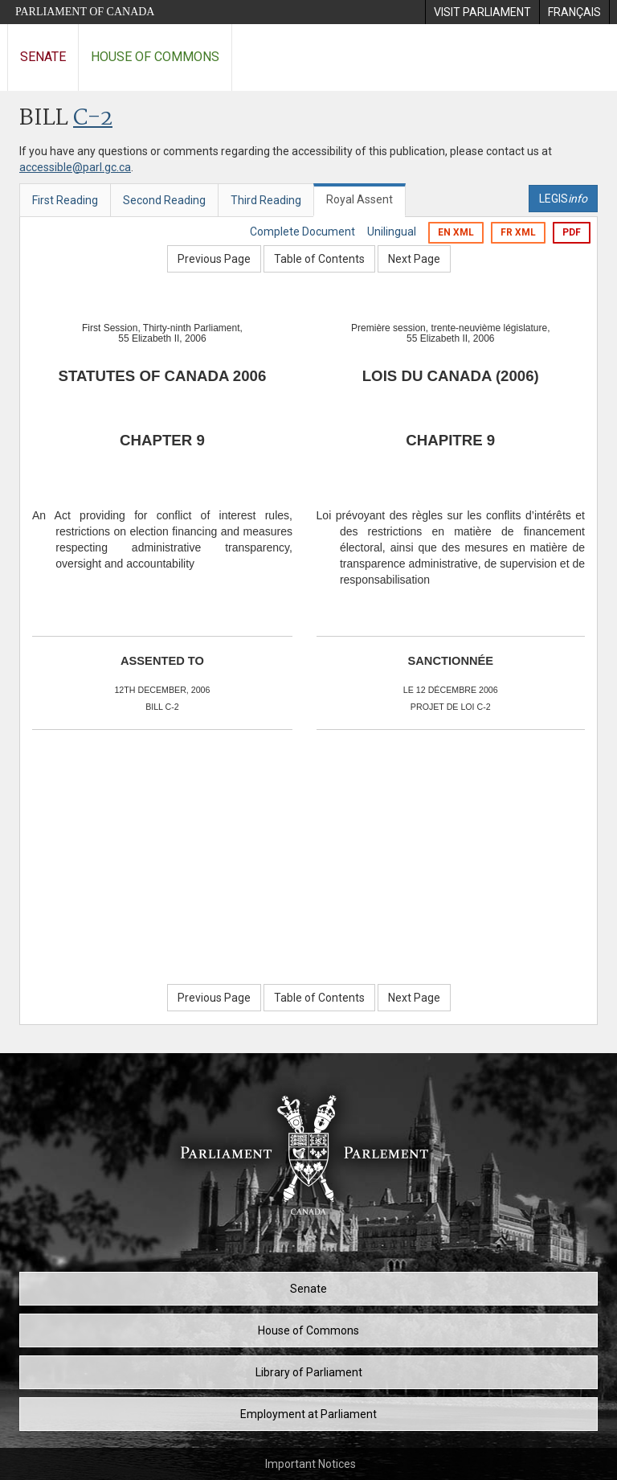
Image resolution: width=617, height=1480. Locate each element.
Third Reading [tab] (266, 200)
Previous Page (214, 258)
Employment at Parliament (308, 1414)
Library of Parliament (308, 1372)
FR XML (518, 232)
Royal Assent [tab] (359, 199)
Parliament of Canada (84, 12)
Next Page (414, 258)
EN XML (456, 232)
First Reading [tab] (65, 200)
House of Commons (155, 56)
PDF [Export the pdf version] (571, 232)
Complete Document (302, 231)
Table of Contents (319, 258)
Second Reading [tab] (164, 200)
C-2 (92, 118)
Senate (43, 56)
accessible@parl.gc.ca (75, 167)
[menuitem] (482, 12)
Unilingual (391, 231)
